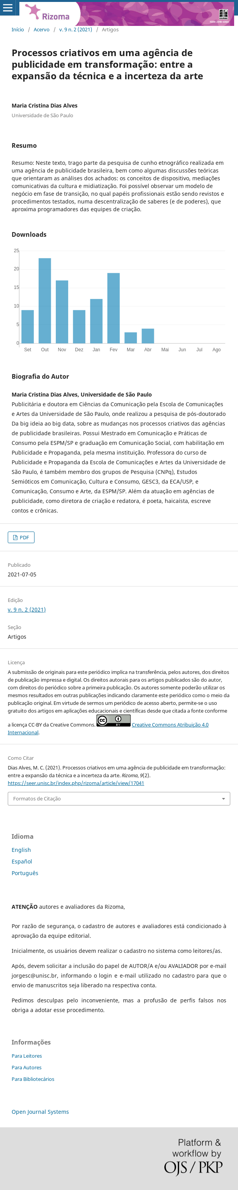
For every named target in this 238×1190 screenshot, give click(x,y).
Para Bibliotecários (33, 1078)
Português (25, 873)
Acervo (42, 29)
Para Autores (26, 1067)
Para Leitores (27, 1055)
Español (22, 861)
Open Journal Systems (40, 1111)
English (21, 849)
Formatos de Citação (37, 798)
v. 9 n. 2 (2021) (75, 29)
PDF (24, 537)
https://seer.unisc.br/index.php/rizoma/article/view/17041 (76, 783)
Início (18, 29)
